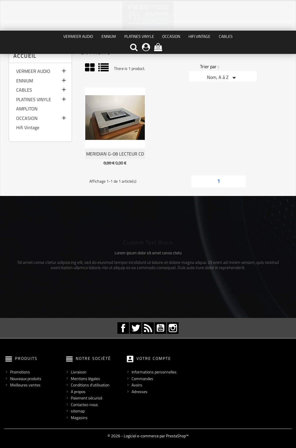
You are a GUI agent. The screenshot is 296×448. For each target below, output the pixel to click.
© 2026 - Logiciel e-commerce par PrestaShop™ (148, 436)
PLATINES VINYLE (139, 36)
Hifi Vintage (199, 36)
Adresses (139, 391)
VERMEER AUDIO (78, 36)
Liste (104, 69)
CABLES (226, 36)
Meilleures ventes (25, 385)
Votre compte (153, 358)
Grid (90, 68)
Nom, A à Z (222, 77)
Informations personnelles (154, 372)
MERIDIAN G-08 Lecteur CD (115, 153)
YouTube (160, 328)
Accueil (24, 56)
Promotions (20, 372)
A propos (78, 391)
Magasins (79, 417)
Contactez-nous (84, 404)
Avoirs (137, 385)
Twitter (135, 328)
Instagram (173, 328)
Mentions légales (85, 378)
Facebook (123, 328)
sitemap (78, 411)
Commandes (142, 378)
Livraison (78, 372)
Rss (148, 328)
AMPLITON (27, 109)
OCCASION (171, 36)
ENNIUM (108, 36)
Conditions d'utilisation (90, 385)
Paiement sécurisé (86, 398)
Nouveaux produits (25, 378)
